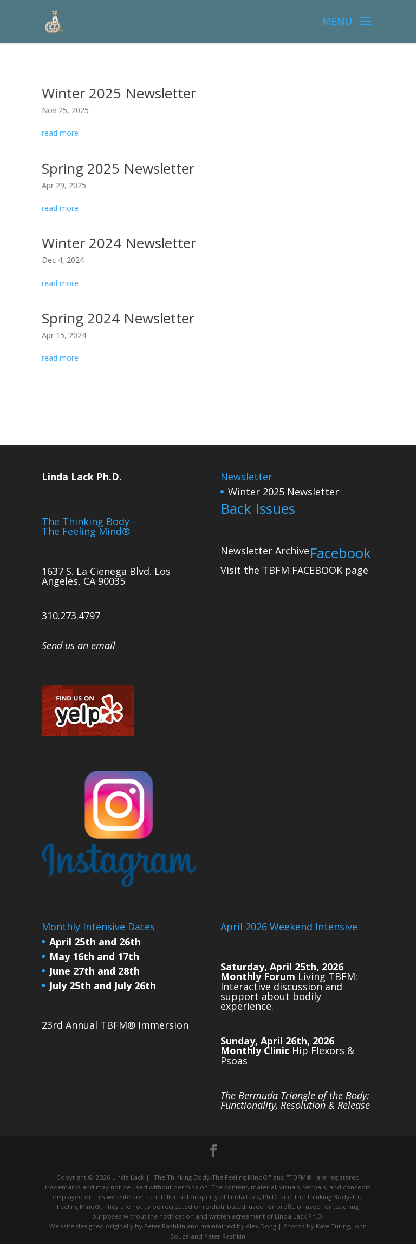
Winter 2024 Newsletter (121, 243)
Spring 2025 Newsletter (120, 168)
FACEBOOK (317, 570)
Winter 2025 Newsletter (121, 93)
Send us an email (78, 645)
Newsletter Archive (264, 550)
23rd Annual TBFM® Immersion (115, 1024)
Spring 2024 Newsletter (120, 318)
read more (63, 133)
